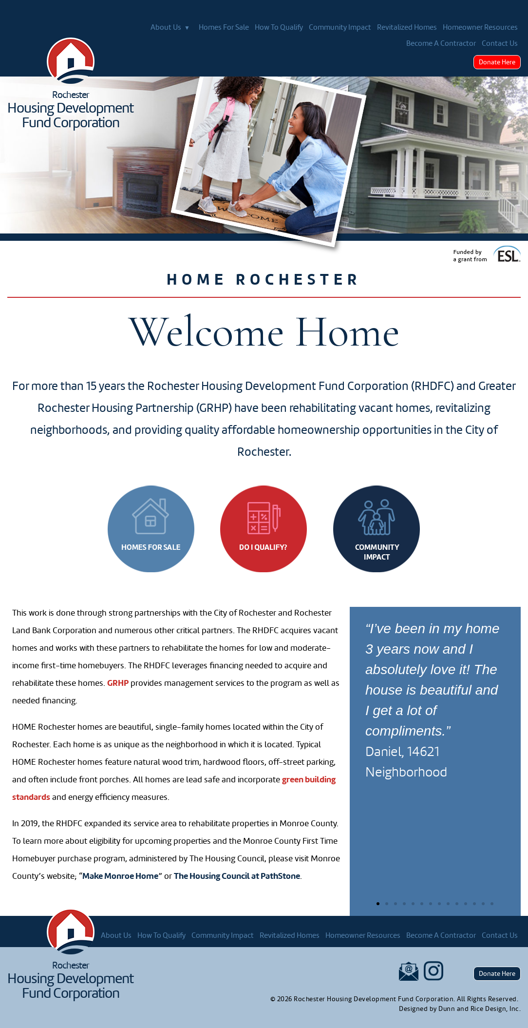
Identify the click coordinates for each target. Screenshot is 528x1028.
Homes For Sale (224, 27)
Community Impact (340, 27)
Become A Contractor (441, 43)
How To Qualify (279, 27)
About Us (172, 28)
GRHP (118, 683)
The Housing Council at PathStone (237, 876)
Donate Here (497, 62)
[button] (378, 903)
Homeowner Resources (480, 27)
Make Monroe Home (120, 876)
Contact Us (500, 43)
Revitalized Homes (407, 27)
